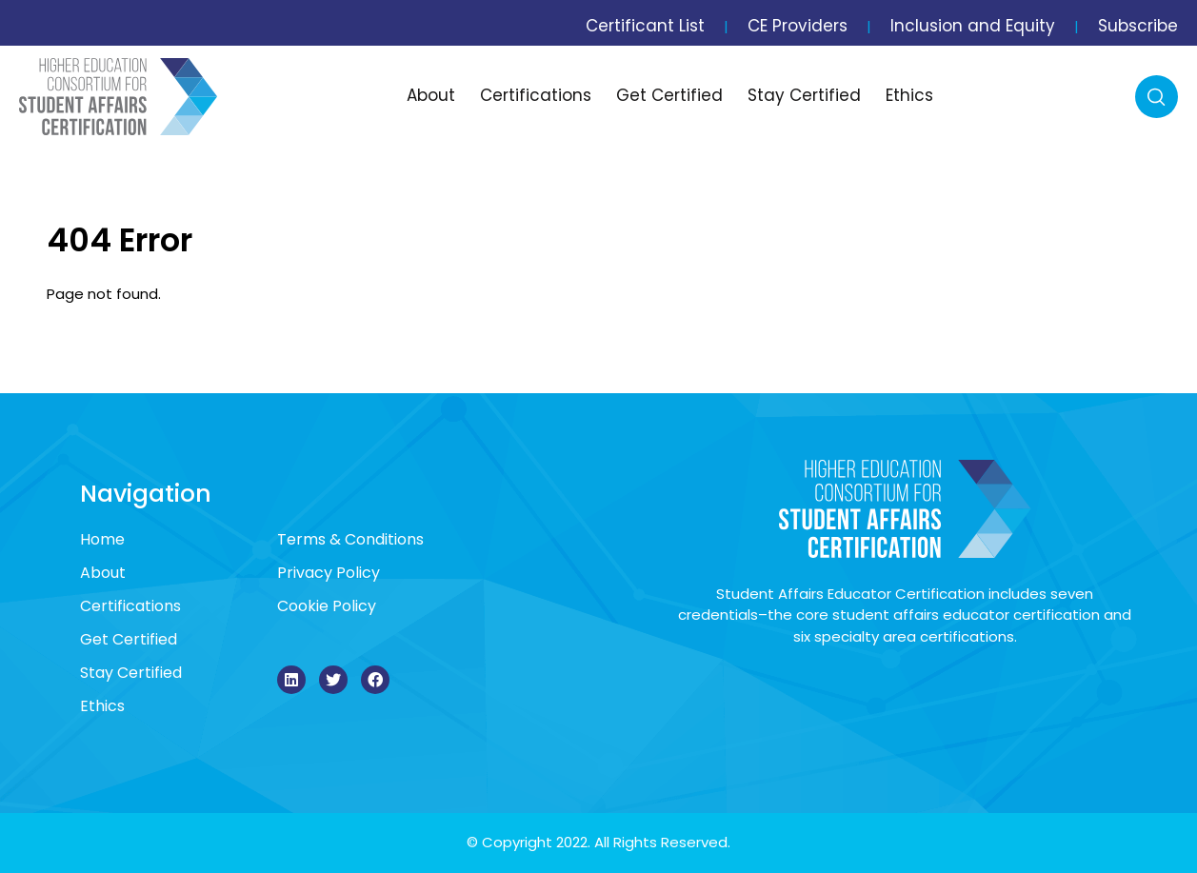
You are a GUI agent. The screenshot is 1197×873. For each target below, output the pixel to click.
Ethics (909, 95)
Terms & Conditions (350, 539)
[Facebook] (375, 679)
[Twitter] (333, 679)
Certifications (535, 95)
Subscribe (1138, 25)
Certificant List (645, 25)
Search (1156, 96)
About (431, 95)
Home (102, 539)
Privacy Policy (328, 573)
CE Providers (798, 25)
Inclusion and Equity (972, 25)
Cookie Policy (326, 606)
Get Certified (669, 95)
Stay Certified (804, 95)
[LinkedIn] (291, 679)
